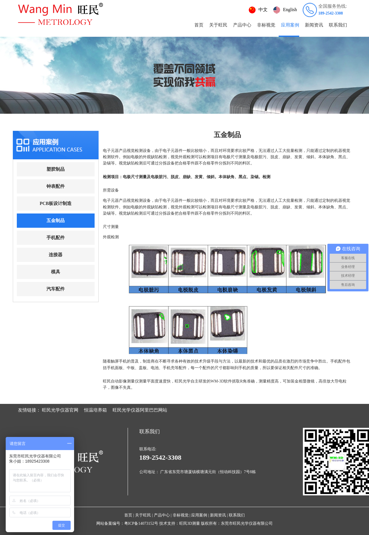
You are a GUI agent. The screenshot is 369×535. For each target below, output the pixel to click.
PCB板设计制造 (56, 203)
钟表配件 (55, 186)
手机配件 (55, 237)
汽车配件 (55, 288)
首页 (198, 25)
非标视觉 (266, 25)
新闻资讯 (314, 25)
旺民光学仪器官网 (60, 410)
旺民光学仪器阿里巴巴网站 (140, 410)
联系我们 (338, 25)
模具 (55, 271)
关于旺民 (218, 25)
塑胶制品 (55, 169)
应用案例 (290, 25)
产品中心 (242, 25)
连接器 (55, 254)
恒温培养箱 (95, 410)
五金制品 (55, 220)
